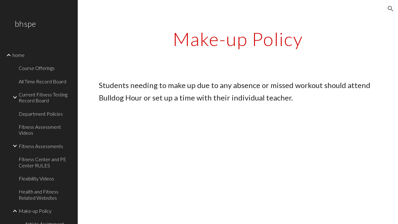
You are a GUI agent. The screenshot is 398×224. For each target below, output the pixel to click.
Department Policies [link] (41, 114)
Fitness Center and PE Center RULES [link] (42, 162)
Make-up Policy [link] (35, 211)
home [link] (18, 55)
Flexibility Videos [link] (36, 178)
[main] (238, 39)
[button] (390, 8)
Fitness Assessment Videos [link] (40, 130)
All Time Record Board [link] (42, 81)
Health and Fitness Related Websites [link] (38, 194)
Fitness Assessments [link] (41, 146)
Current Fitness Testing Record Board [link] (43, 97)
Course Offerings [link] (37, 68)
